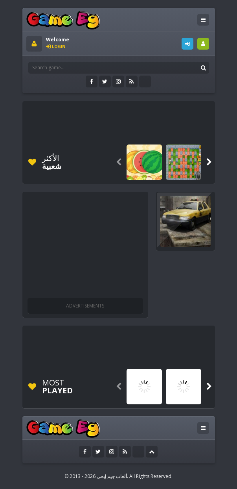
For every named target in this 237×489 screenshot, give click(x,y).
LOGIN (187, 44)
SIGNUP (203, 44)
